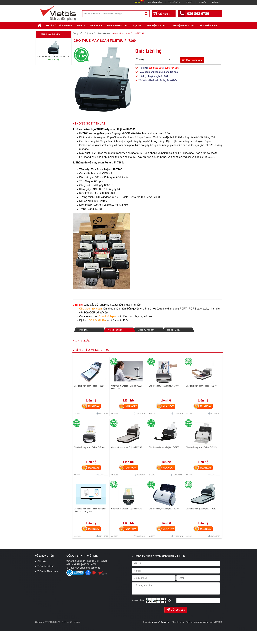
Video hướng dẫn (146, 330)
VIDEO (189, 2)
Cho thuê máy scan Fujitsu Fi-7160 (105, 40)
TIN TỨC (137, 2)
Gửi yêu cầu (176, 609)
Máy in (81, 25)
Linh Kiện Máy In (156, 25)
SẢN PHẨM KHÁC (209, 25)
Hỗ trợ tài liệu (173, 330)
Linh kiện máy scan (182, 25)
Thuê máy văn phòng (59, 25)
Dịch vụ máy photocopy (197, 622)
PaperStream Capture (120, 137)
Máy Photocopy (117, 25)
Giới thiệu (42, 561)
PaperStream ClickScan (151, 137)
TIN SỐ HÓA (174, 2)
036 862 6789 (198, 13)
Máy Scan (96, 25)
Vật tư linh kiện (115, 330)
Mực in (136, 25)
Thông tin (83, 330)
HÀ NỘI (202, 2)
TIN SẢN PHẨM (155, 2)
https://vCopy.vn (160, 622)
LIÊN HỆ (216, 2)
